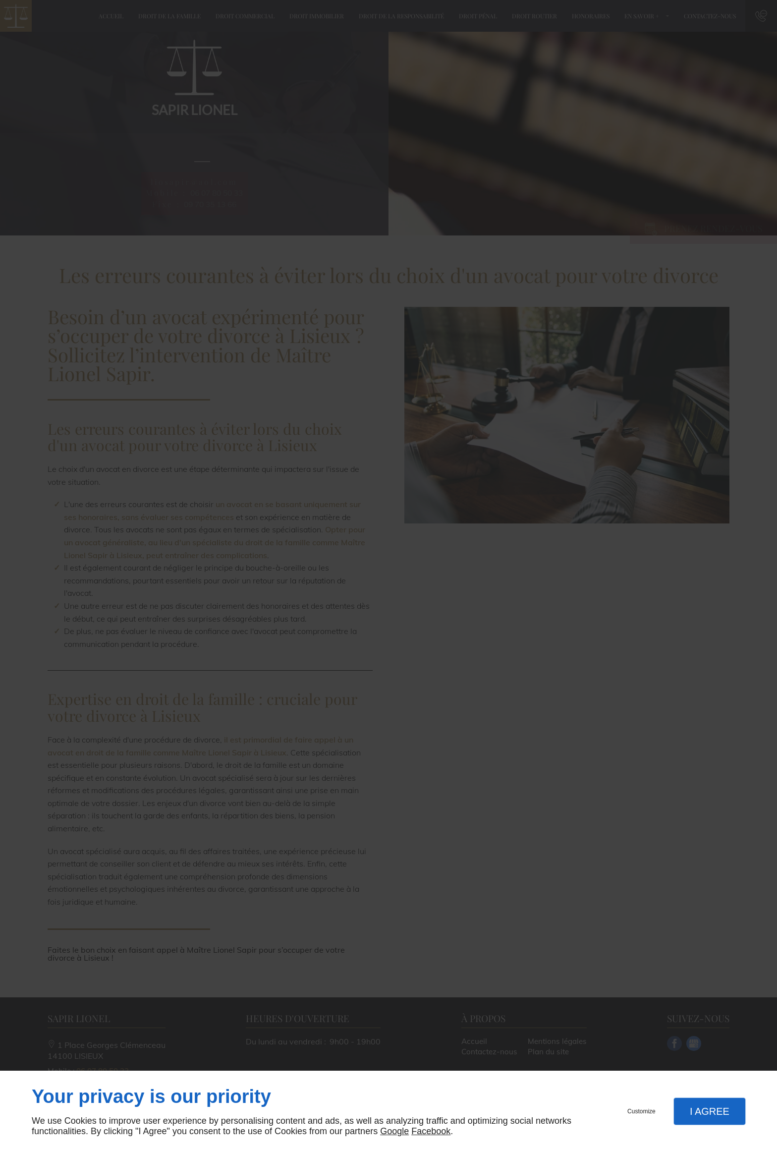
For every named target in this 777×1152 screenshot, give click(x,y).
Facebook (430, 1131)
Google (394, 1131)
